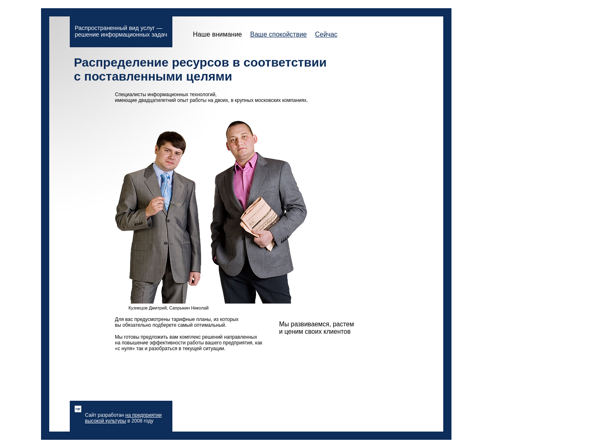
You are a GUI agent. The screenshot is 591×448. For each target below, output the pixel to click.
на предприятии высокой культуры (123, 418)
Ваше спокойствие (278, 34)
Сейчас (326, 34)
